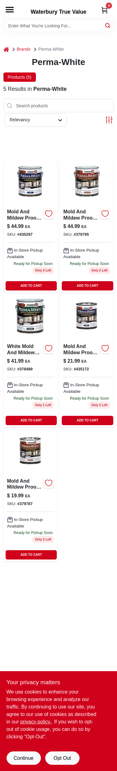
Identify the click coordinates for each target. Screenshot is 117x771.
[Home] (6, 49)
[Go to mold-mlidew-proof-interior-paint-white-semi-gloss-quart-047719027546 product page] (30, 496)
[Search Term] (58, 26)
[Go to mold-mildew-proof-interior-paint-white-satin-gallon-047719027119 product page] (30, 226)
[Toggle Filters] (109, 119)
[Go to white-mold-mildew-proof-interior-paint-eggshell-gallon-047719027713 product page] (30, 361)
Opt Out (62, 758)
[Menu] (10, 10)
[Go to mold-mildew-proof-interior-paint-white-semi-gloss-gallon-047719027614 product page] (87, 226)
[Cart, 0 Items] (104, 10)
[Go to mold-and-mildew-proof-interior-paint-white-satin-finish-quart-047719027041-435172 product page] (87, 361)
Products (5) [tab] (20, 77)
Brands (24, 49)
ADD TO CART (31, 285)
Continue (23, 758)
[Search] (108, 25)
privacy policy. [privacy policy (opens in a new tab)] (35, 721)
